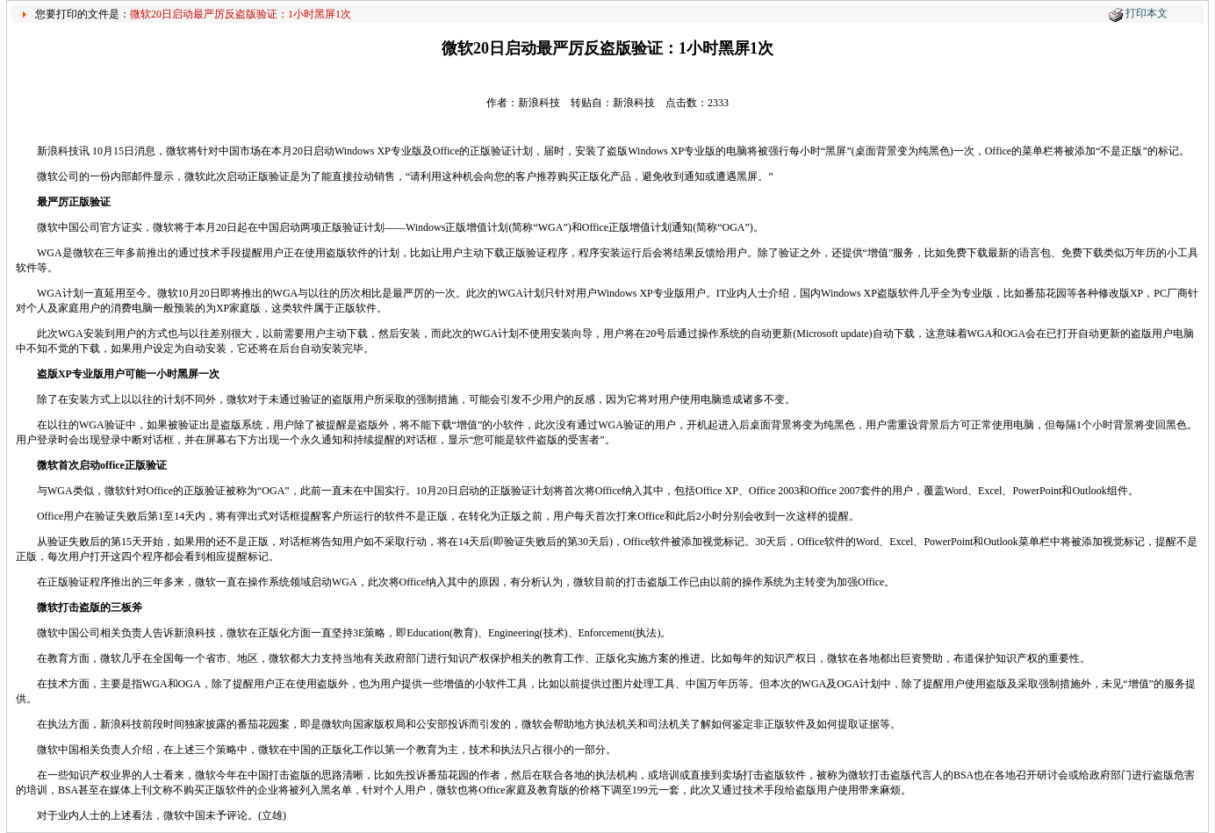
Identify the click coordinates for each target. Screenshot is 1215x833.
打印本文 (1146, 13)
